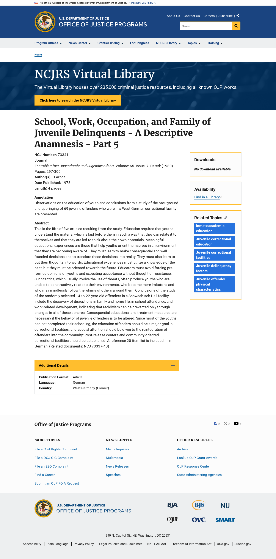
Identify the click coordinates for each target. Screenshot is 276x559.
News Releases (117, 466)
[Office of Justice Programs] (45, 21)
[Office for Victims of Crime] (199, 520)
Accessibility (32, 544)
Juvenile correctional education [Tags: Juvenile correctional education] (213, 241)
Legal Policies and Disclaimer (120, 544)
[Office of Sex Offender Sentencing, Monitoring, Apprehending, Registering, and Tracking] (225, 519)
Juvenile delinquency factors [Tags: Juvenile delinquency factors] (214, 268)
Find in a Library (208, 197)
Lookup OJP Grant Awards (197, 458)
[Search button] (236, 26)
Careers (209, 16)
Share (240, 16)
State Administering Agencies (199, 475)
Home (38, 54)
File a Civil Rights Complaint (55, 449)
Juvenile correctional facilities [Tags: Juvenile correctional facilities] (213, 255)
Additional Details (54, 365)
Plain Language (57, 544)
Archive (182, 449)
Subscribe (225, 16)
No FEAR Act (156, 544)
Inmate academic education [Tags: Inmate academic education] (210, 228)
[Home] (103, 21)
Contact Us (192, 16)
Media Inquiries (117, 449)
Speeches (113, 475)
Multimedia (114, 458)
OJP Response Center (193, 466)
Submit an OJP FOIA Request (56, 483)
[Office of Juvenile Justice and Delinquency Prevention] (172, 521)
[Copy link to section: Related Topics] (224, 217)
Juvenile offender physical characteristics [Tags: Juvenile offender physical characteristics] (210, 284)
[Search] (206, 26)
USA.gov (223, 544)
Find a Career (44, 475)
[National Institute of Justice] (225, 503)
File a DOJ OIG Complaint (53, 458)
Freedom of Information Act (191, 544)
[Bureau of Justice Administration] (173, 503)
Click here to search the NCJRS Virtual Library (78, 100)
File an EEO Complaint (51, 466)
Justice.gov (243, 544)
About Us (173, 16)
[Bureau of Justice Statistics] (199, 508)
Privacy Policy (84, 544)
